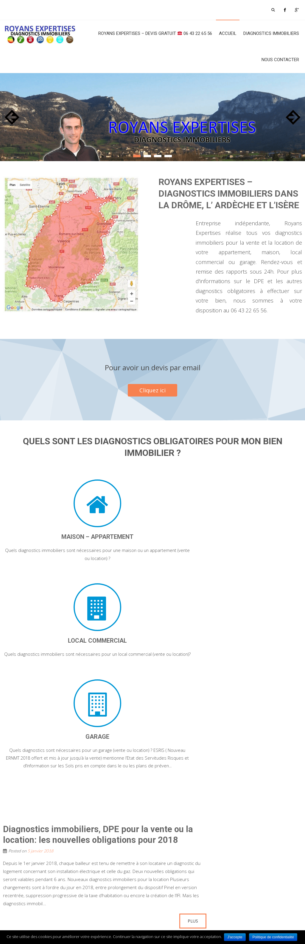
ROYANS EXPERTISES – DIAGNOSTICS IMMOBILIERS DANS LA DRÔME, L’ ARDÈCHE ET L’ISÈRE (228, 193)
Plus (193, 758)
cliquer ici (273, 901)
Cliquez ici (152, 390)
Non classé (41, 774)
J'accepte (235, 937)
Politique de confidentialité (274, 937)
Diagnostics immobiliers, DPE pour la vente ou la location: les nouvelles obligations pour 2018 (101, 671)
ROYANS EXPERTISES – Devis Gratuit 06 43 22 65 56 (155, 33)
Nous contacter (280, 59)
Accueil (227, 33)
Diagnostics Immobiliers (271, 33)
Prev (11, 117)
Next (293, 117)
